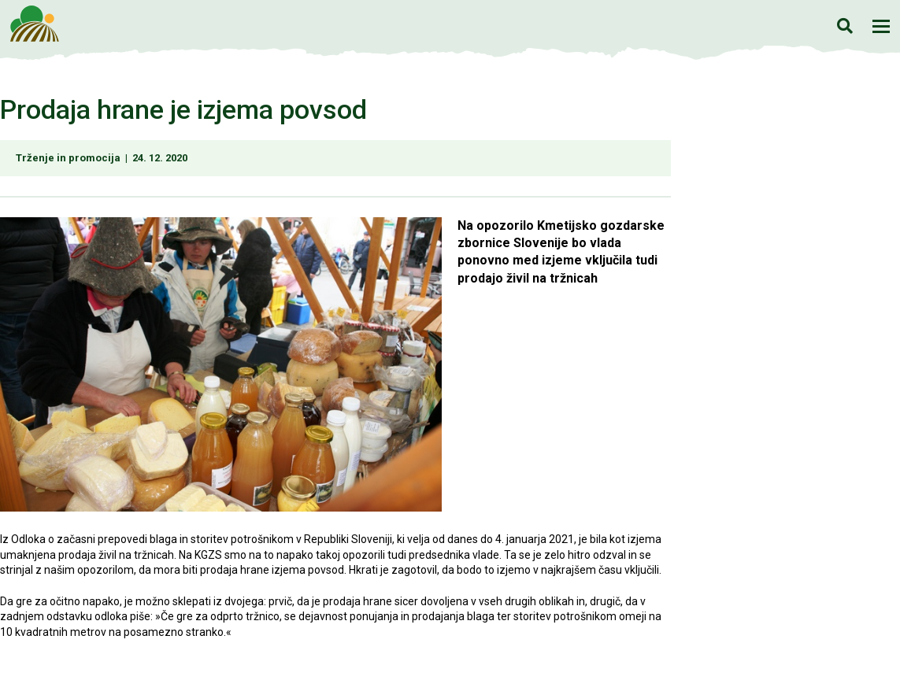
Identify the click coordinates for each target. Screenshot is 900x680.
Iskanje (844, 26)
